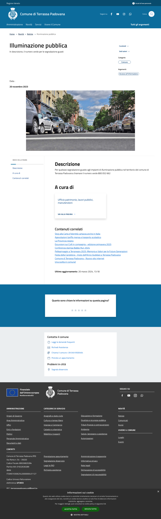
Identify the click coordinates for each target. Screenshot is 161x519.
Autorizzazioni (87, 438)
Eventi (121, 441)
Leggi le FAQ (49, 465)
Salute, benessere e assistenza (94, 433)
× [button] (158, 492)
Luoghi (121, 437)
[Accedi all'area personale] (141, 3)
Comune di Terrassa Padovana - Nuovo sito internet (79, 258)
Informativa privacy (89, 460)
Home (12, 34)
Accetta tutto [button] (71, 509)
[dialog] (80, 504)
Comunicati (123, 420)
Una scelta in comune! (65, 262)
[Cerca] (151, 14)
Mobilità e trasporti (52, 433)
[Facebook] (110, 14)
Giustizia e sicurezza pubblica (93, 420)
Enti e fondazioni (14, 429)
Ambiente (85, 429)
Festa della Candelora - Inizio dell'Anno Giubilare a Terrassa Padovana (88, 255)
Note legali (85, 465)
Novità (21, 34)
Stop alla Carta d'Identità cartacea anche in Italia (77, 233)
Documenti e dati (14, 443)
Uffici (9, 424)
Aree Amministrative (15, 420)
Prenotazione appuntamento (56, 456)
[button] (80, 514)
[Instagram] (122, 14)
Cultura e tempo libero (53, 420)
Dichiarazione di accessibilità (93, 469)
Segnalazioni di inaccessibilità (93, 474)
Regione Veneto (13, 3)
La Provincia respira (64, 241)
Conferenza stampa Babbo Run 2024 (72, 248)
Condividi (124, 46)
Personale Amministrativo (18, 438)
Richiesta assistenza (52, 469)
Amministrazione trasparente (93, 456)
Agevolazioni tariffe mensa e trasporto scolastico (78, 237)
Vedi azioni (124, 51)
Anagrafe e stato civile (53, 415)
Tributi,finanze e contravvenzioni (95, 424)
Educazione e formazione (91, 415)
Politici (9, 433)
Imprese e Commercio (53, 424)
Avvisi (120, 424)
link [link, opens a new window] (104, 504)
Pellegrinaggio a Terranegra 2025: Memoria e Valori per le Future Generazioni (91, 251)
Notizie (30, 34)
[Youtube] (116, 14)
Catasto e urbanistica (53, 429)
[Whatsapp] (129, 14)
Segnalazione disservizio (54, 460)
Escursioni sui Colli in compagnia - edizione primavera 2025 (83, 244)
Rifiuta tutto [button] (91, 509)
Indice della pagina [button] (20, 160)
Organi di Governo (14, 415)
